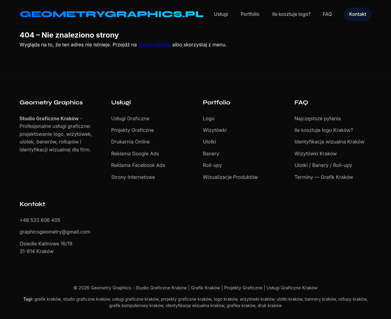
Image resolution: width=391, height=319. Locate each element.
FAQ (327, 14)
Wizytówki (215, 130)
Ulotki (209, 142)
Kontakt (357, 14)
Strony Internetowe (133, 177)
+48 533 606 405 (40, 220)
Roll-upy (212, 165)
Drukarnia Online (130, 142)
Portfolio (250, 14)
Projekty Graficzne (132, 130)
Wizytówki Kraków (315, 153)
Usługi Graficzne (130, 118)
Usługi (221, 14)
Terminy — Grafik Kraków (323, 177)
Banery (211, 153)
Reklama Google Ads (135, 153)
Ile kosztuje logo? (291, 14)
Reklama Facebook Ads (138, 165)
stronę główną (154, 45)
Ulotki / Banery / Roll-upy (323, 165)
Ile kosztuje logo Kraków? (323, 130)
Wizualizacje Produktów (230, 177)
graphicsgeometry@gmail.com (55, 232)
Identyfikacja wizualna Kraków (329, 142)
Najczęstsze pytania (317, 118)
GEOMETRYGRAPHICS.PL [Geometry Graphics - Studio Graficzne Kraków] (111, 14)
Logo (208, 118)
